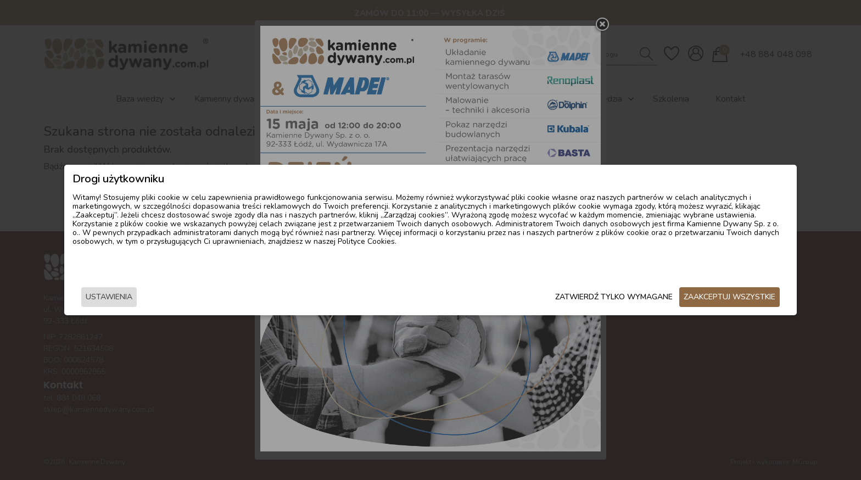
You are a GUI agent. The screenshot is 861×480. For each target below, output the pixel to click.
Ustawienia (207, 298)
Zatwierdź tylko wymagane (515, 298)
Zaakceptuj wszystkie (631, 298)
